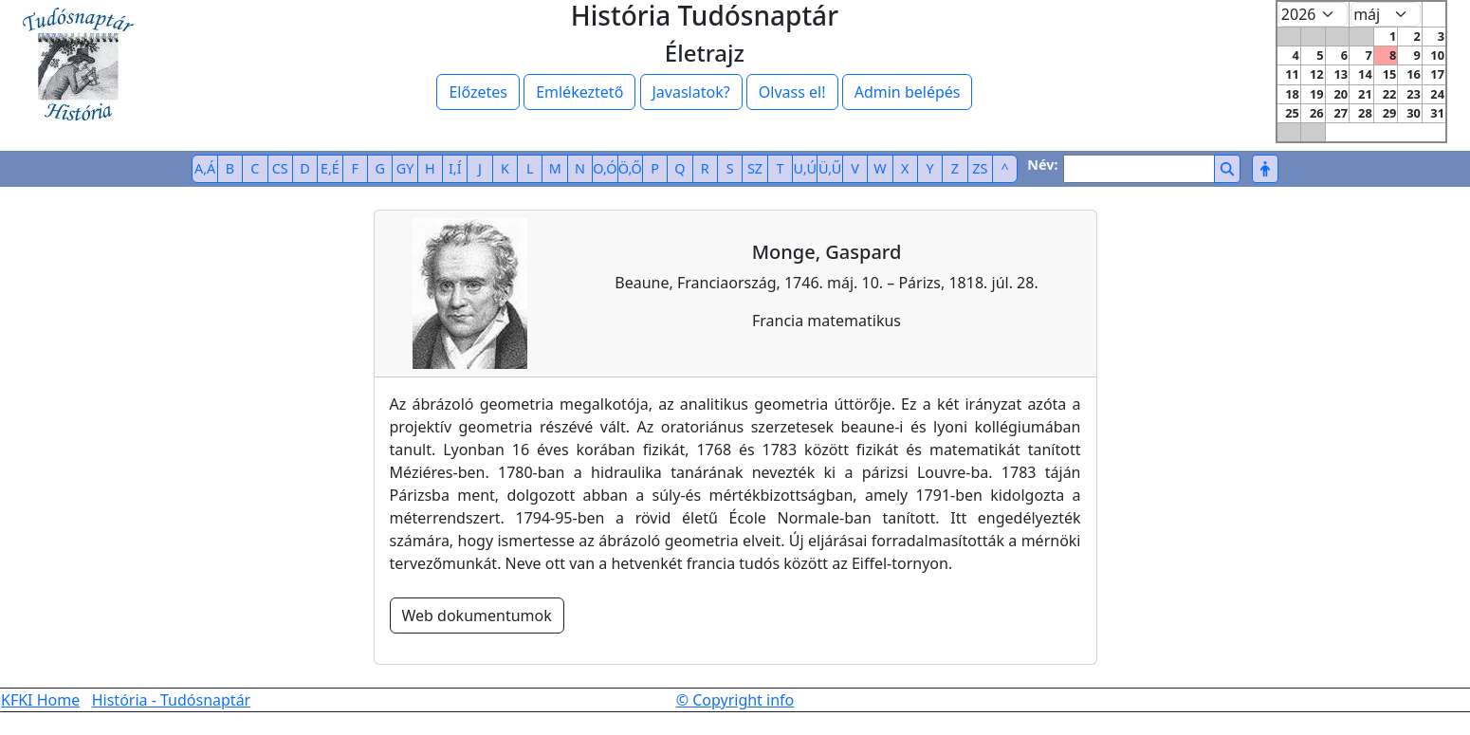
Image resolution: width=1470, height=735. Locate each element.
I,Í (455, 168)
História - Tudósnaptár (171, 699)
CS (280, 168)
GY (405, 168)
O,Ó (604, 168)
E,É (330, 168)
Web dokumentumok (477, 615)
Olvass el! (792, 92)
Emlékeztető (579, 92)
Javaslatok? (691, 92)
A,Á (204, 168)
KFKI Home (40, 699)
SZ (755, 168)
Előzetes (478, 92)
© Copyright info (735, 699)
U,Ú (805, 168)
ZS (979, 168)
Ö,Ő (630, 168)
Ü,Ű (829, 168)
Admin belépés (907, 92)
